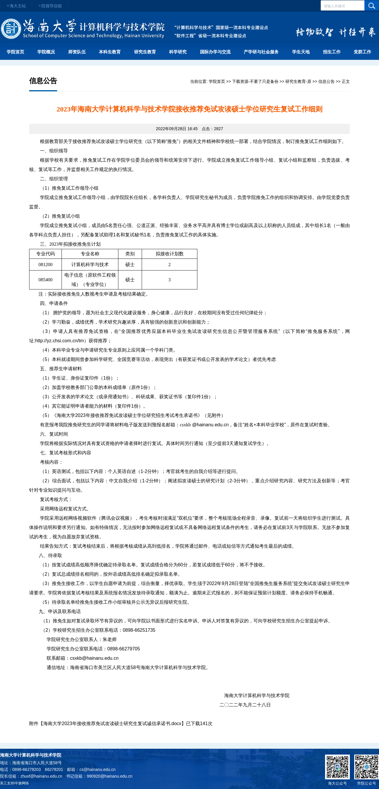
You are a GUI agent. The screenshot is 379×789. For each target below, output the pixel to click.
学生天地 (301, 52)
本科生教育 (110, 52)
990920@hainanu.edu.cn (109, 776)
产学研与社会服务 (261, 52)
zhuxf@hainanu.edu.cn (41, 776)
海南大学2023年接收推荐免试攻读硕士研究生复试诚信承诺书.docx (112, 723)
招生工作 (332, 52)
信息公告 (326, 81)
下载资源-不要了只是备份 (255, 81)
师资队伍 (77, 52)
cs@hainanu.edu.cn (97, 769)
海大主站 (16, 6)
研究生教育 (145, 52)
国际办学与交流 (215, 52)
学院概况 (46, 52)
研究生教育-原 (298, 81)
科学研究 (178, 52)
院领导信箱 (50, 6)
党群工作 (362, 52)
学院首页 (15, 52)
